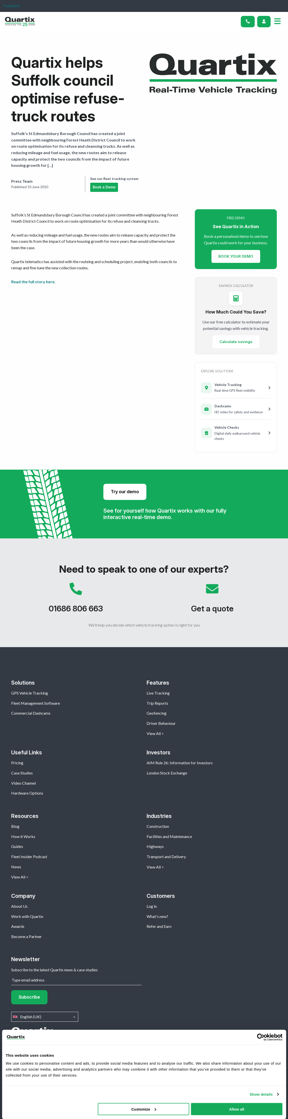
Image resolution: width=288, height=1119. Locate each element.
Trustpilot (11, 5)
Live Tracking (158, 693)
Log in (152, 906)
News (16, 866)
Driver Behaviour (161, 723)
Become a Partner (26, 936)
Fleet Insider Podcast (29, 856)
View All (154, 733)
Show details (261, 1094)
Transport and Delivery (166, 856)
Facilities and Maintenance (169, 836)
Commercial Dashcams (30, 713)
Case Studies (22, 772)
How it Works (23, 836)
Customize (143, 1109)
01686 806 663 (75, 600)
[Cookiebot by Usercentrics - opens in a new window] (260, 1037)
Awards (17, 926)
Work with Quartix (27, 916)
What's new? (157, 916)
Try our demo (125, 491)
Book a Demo (104, 187)
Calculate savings (235, 341)
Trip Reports (157, 703)
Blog (15, 826)
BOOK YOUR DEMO (235, 256)
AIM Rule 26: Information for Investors (180, 762)
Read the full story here (32, 281)
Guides (17, 846)
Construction (158, 826)
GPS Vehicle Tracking (29, 693)
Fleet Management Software (35, 703)
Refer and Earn (159, 926)
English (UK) (44, 1016)
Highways (155, 846)
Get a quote (212, 600)
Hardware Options (27, 793)
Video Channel (23, 783)
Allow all (236, 1109)
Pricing (17, 762)
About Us (19, 906)
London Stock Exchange (167, 772)
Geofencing (156, 713)
